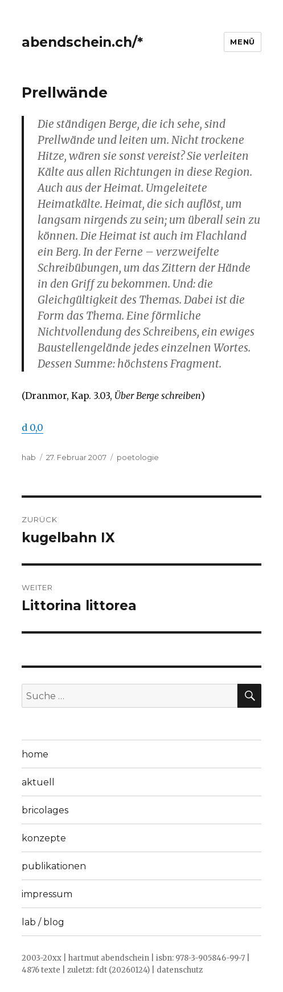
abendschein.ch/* (82, 42)
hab (29, 457)
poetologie (138, 457)
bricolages (45, 810)
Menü (242, 41)
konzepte (44, 838)
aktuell (38, 782)
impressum (47, 894)
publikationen (54, 866)
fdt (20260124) (123, 970)
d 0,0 (32, 427)
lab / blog (43, 922)
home (35, 754)
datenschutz (180, 970)
